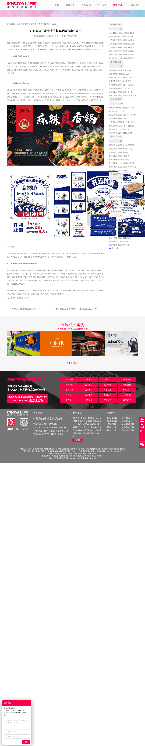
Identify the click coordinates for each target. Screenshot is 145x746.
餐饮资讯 (117, 5)
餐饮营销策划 (127, 418)
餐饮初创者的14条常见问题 (119, 159)
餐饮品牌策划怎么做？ (117, 111)
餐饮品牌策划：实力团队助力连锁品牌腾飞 (125, 190)
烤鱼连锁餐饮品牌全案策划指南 (121, 186)
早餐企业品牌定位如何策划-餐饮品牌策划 (124, 77)
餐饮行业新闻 (44, 24)
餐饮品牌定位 (116, 62)
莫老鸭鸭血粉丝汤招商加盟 (119, 245)
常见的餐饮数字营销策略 (118, 152)
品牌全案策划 (111, 418)
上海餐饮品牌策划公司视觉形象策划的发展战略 (127, 33)
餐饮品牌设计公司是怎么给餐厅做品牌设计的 (126, 108)
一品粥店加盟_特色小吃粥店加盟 (121, 223)
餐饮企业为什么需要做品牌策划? (121, 36)
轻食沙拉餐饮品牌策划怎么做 (120, 81)
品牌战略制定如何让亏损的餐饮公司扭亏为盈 (126, 70)
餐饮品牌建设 (22, 298)
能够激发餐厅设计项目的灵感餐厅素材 (123, 133)
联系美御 (133, 5)
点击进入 (78, 440)
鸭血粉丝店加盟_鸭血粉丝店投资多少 (123, 227)
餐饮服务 (70, 5)
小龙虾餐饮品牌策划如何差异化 (121, 85)
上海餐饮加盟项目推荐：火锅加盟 (121, 234)
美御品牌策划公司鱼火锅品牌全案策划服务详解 (127, 204)
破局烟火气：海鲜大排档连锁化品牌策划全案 (126, 208)
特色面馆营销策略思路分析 (119, 156)
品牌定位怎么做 (128, 430)
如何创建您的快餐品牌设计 (119, 118)
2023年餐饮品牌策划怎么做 (119, 74)
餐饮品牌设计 (116, 99)
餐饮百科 (101, 5)
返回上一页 (114, 248)
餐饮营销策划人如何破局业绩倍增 (121, 163)
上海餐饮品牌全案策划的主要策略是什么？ (125, 44)
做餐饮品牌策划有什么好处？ (26, 309)
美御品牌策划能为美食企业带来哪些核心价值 (126, 200)
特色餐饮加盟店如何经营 (118, 231)
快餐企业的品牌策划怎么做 (119, 88)
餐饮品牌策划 (111, 421)
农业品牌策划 (127, 421)
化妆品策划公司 (128, 424)
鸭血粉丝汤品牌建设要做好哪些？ (121, 145)
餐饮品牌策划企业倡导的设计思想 (121, 58)
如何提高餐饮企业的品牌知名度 (121, 149)
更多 (121, 29)
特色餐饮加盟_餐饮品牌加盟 (119, 241)
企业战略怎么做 (128, 427)
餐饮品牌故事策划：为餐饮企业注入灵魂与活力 (127, 197)
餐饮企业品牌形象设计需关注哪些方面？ (124, 55)
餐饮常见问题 (116, 137)
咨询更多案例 (72, 363)
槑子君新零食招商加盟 (117, 220)
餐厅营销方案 (116, 174)
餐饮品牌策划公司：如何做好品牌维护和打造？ (127, 126)
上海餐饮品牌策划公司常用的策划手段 (123, 47)
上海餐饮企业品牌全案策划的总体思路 (123, 40)
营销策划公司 (111, 427)
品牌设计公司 (111, 430)
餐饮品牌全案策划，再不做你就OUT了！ (79, 309)
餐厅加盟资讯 (116, 211)
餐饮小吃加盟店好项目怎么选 (120, 238)
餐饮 (57, 5)
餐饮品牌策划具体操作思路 (119, 129)
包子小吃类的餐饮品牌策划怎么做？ (122, 96)
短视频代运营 (111, 424)
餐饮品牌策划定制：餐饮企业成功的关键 (124, 193)
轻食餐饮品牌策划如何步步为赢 (121, 92)
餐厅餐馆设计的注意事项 (118, 170)
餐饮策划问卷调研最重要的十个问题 (122, 167)
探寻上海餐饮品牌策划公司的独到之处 (123, 51)
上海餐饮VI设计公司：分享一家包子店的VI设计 (127, 122)
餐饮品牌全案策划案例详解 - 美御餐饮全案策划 (126, 115)
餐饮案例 (86, 5)
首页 (19, 24)
